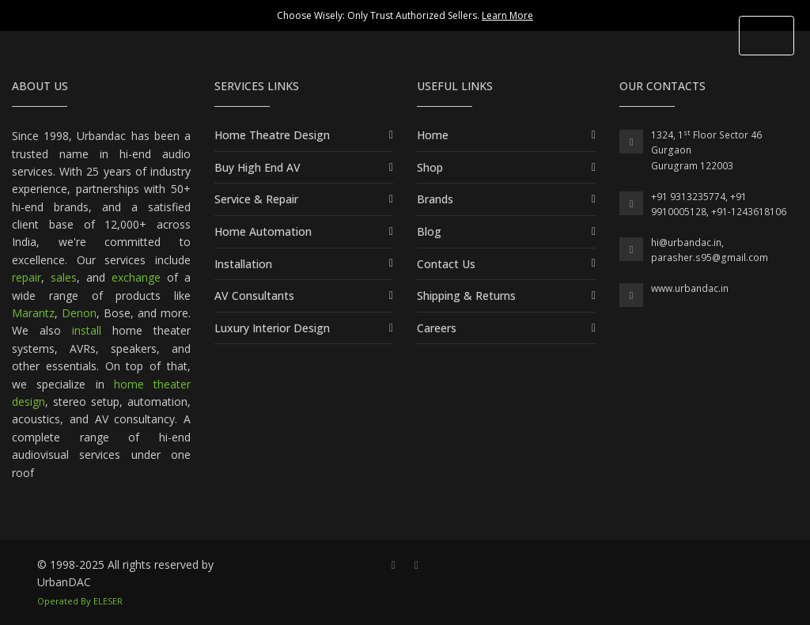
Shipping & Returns (466, 295)
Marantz (33, 312)
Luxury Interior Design (272, 327)
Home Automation (263, 231)
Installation (243, 263)
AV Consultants (254, 295)
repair (26, 277)
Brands (435, 198)
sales (64, 277)
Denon (79, 312)
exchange (136, 277)
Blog (429, 231)
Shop (430, 167)
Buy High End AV (257, 167)
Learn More (507, 15)
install (86, 330)
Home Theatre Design (272, 134)
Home (433, 134)
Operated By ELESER (80, 601)
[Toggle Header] (766, 35)
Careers (436, 327)
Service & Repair (256, 198)
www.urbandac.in (690, 288)
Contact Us (446, 263)
